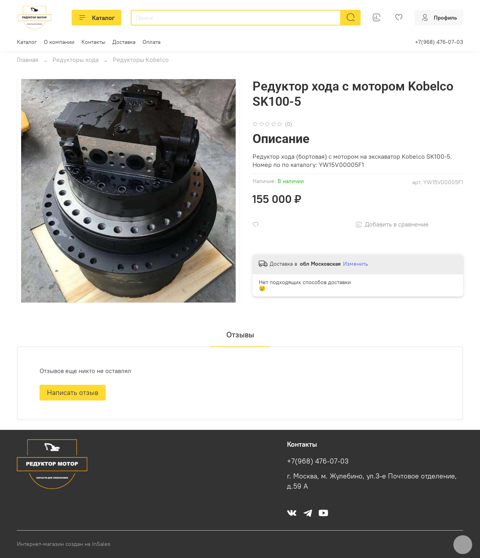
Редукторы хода (75, 59)
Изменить (355, 263)
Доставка (123, 41)
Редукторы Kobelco (141, 59)
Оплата (152, 41)
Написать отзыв (72, 392)
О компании (59, 41)
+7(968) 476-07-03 (439, 41)
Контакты (93, 41)
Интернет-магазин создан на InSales (63, 543)
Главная (27, 59)
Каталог (96, 18)
